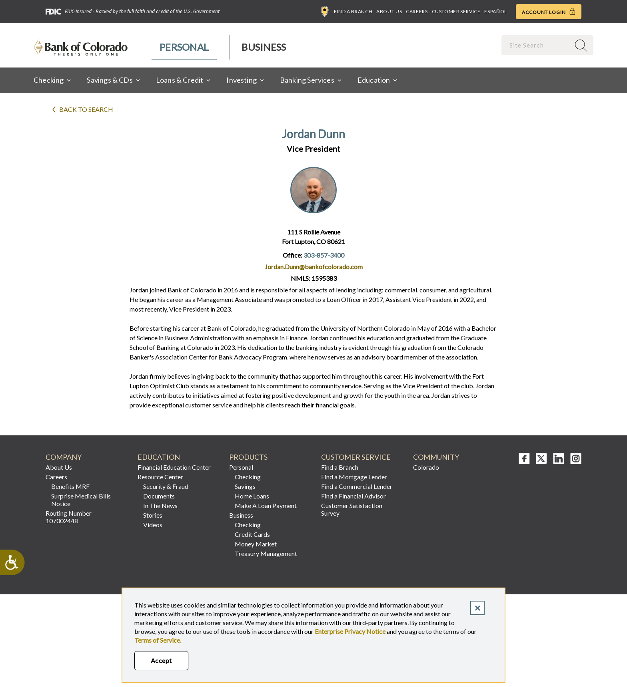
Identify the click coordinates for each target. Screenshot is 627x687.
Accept (161, 660)
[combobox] (536, 45)
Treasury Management (266, 553)
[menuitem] (185, 47)
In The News (160, 505)
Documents (159, 496)
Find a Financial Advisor (353, 496)
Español (495, 11)
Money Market (256, 544)
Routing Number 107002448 (69, 516)
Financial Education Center (174, 467)
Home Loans (252, 496)
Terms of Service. (157, 640)
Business (264, 47)
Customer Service (456, 11)
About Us (389, 11)
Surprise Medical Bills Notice (81, 499)
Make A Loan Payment (266, 505)
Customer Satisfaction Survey (351, 509)
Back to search (86, 109)
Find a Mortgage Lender (354, 477)
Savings (245, 486)
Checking (248, 477)
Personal (184, 47)
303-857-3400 (324, 255)
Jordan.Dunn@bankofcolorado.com (314, 266)
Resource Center (160, 477)
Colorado (426, 467)
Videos (152, 524)
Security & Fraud (165, 486)
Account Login (548, 11)
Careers (416, 11)
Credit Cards (252, 534)
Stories (152, 515)
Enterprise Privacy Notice (350, 631)
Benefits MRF (70, 486)
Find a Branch (346, 12)
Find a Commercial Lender (356, 486)
